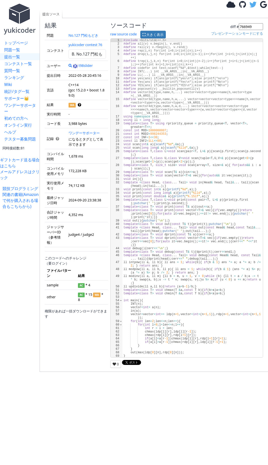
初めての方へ (16, 118)
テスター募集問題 (20, 139)
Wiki (8, 84)
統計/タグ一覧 (16, 91)
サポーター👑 (16, 98)
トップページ (16, 43)
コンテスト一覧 (18, 63)
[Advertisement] (21, 283)
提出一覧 (12, 56)
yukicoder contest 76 (85, 44)
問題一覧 (12, 50)
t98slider (83, 65)
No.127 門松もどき (83, 35)
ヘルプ (10, 132)
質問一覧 (12, 70)
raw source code (123, 34)
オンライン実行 (18, 125)
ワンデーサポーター (20, 108)
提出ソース (51, 14)
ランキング (14, 77)
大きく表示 (153, 34)
